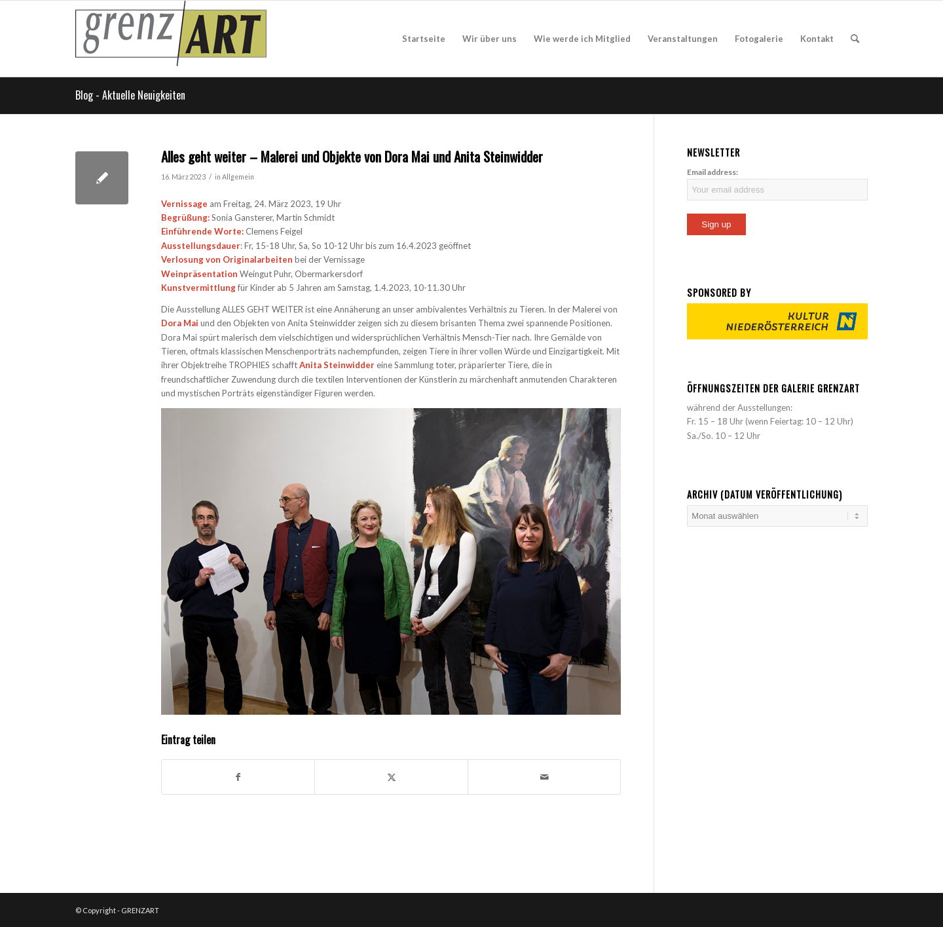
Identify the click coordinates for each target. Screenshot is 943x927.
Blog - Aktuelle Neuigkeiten (130, 95)
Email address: (712, 172)
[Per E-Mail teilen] (544, 777)
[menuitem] (424, 39)
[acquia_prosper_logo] (171, 39)
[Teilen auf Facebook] (238, 777)
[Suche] (855, 39)
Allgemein (238, 177)
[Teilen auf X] (391, 777)
